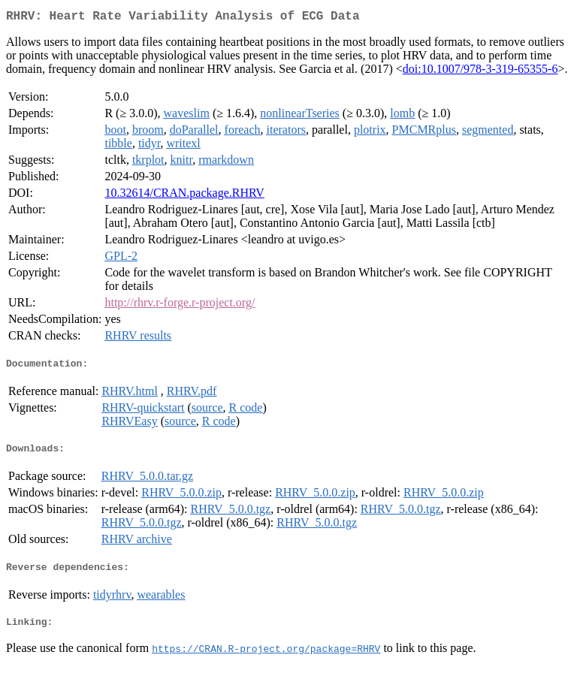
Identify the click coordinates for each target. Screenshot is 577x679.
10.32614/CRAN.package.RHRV (184, 195)
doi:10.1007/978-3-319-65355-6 (480, 71)
